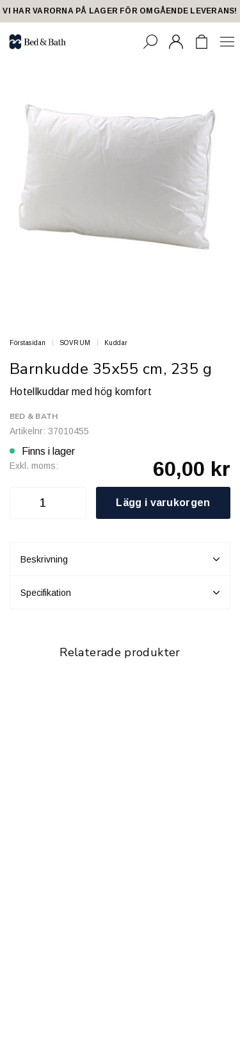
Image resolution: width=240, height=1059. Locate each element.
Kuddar (116, 342)
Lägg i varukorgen (163, 502)
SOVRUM (75, 342)
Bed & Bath (34, 416)
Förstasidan (28, 342)
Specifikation (120, 592)
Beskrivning (120, 559)
